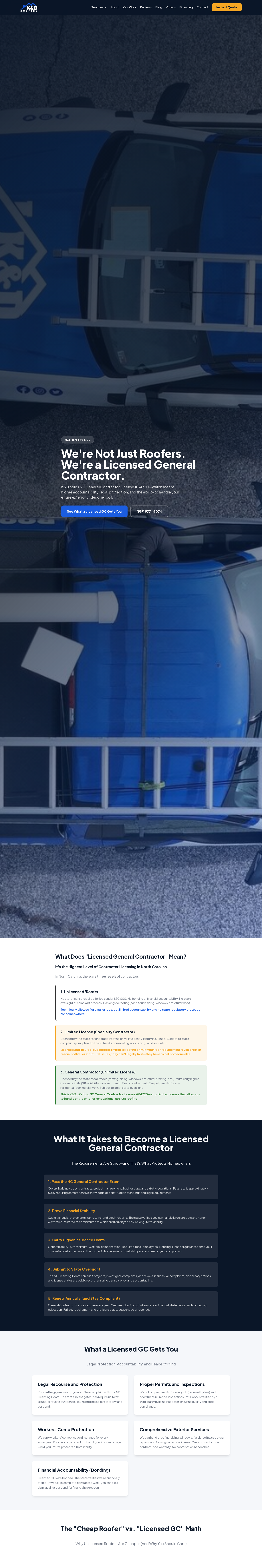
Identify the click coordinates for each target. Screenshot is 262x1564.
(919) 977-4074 (149, 511)
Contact (202, 7)
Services (99, 7)
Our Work (129, 7)
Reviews (146, 7)
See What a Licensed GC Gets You (94, 511)
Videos (171, 7)
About (115, 7)
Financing (186, 7)
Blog (158, 7)
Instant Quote (226, 7)
